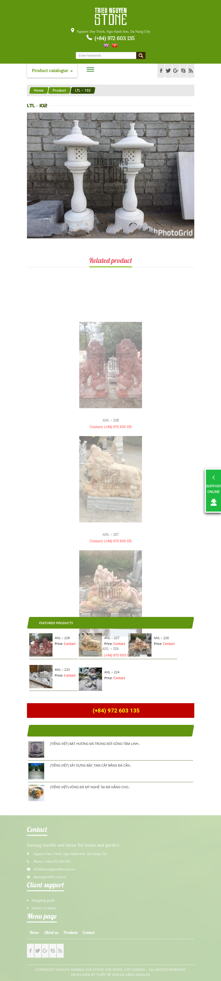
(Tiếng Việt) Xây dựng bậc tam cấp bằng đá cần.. (91, 765)
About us (51, 932)
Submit (140, 55)
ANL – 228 (62, 638)
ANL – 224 (111, 672)
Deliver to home (44, 908)
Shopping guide (43, 900)
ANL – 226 (161, 638)
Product (59, 90)
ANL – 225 (62, 669)
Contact (89, 932)
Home (39, 90)
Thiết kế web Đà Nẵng (115, 975)
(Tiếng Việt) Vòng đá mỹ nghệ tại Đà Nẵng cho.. (90, 787)
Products (70, 932)
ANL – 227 (111, 638)
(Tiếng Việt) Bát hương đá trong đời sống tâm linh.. (95, 743)
